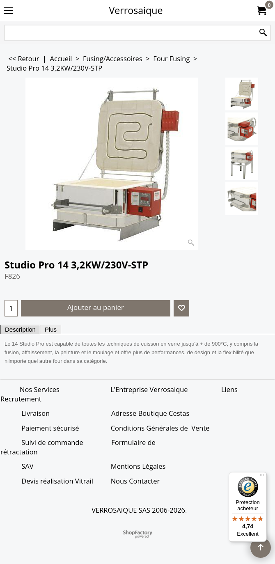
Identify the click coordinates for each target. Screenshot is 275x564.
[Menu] (262, 477)
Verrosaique (136, 10)
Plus (51, 329)
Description (20, 329)
